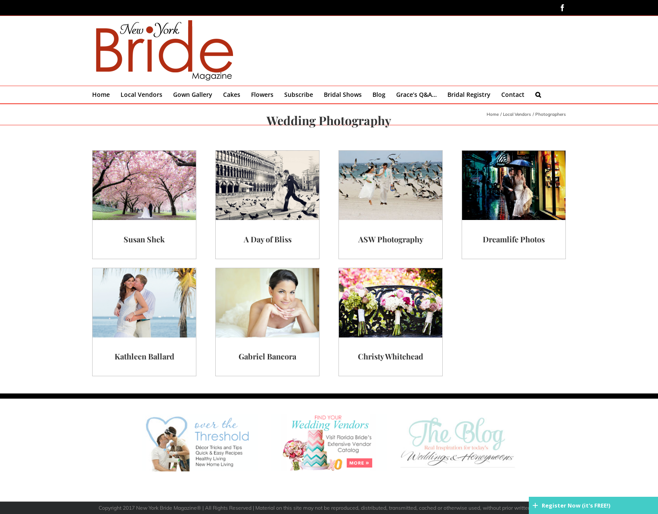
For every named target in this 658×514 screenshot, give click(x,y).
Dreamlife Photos (514, 239)
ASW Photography (390, 239)
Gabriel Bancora (267, 356)
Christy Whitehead (390, 356)
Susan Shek (144, 239)
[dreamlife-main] (513, 154)
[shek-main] (144, 154)
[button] (538, 94)
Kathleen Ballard (144, 356)
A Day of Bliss (268, 239)
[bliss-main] (267, 154)
